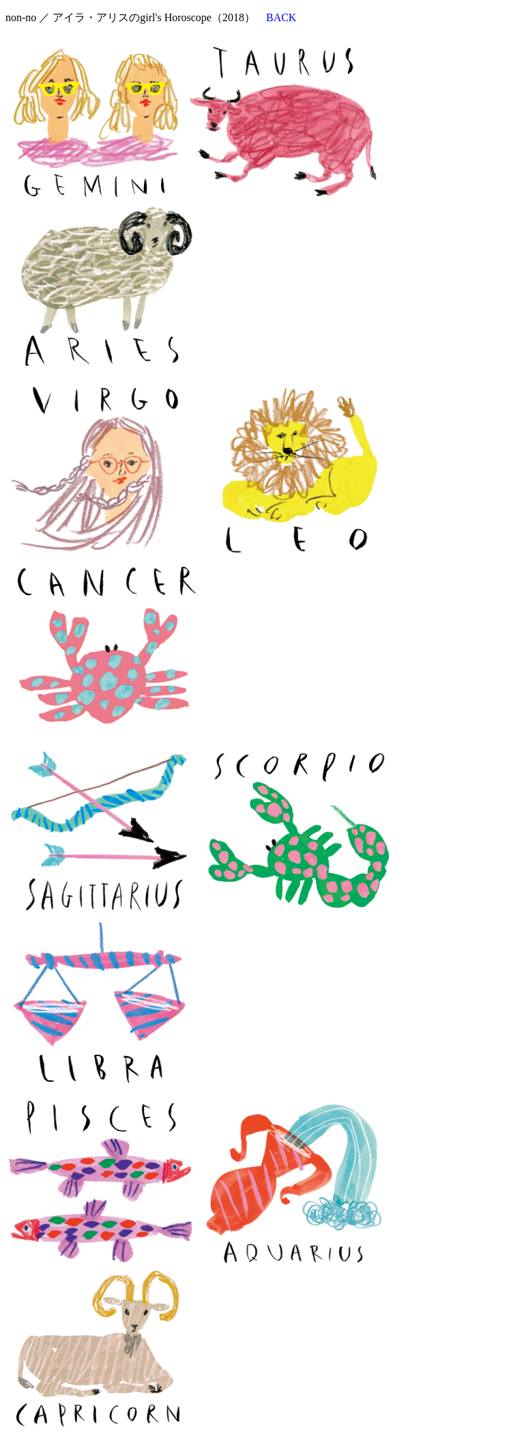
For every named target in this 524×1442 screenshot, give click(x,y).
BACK (281, 17)
